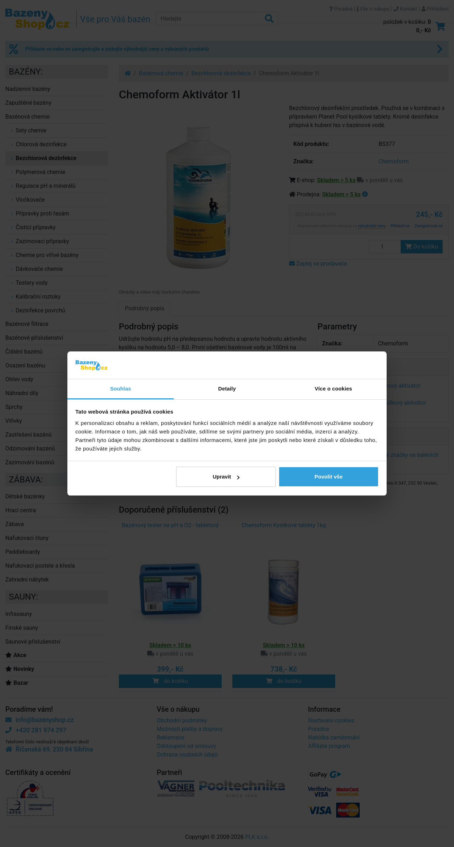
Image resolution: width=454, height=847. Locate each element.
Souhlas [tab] (120, 389)
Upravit (226, 477)
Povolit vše (329, 477)
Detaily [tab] (227, 389)
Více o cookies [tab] (333, 389)
